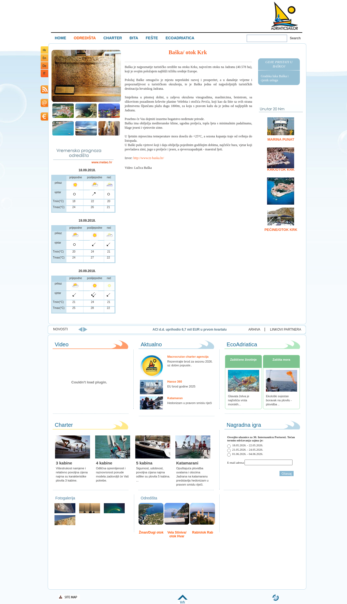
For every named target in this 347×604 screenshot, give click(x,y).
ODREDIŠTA (85, 38)
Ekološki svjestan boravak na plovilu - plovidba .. (279, 400)
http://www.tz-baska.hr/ (148, 158)
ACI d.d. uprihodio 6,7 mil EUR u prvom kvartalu (227, 329)
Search (295, 38)
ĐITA (134, 38)
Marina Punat (281, 139)
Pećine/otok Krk (280, 230)
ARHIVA (254, 329)
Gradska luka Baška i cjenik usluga (274, 78)
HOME (60, 38)
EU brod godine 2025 (181, 386)
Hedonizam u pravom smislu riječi (189, 403)
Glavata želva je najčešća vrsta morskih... (238, 400)
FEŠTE (152, 38)
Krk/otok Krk (281, 169)
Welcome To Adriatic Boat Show (284, 15)
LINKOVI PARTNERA (285, 329)
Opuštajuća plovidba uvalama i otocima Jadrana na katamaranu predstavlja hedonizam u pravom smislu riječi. (192, 476)
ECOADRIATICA (180, 38)
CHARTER (112, 38)
